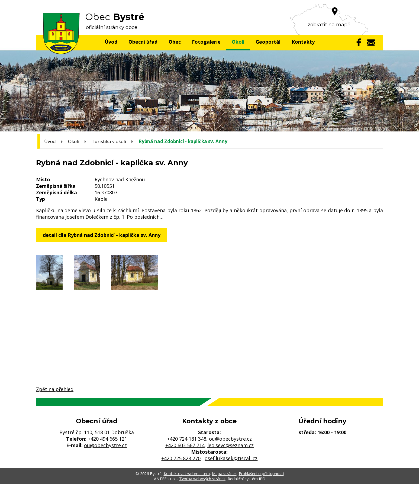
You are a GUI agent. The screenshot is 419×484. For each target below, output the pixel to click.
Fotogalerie (206, 41)
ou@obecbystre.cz (105, 445)
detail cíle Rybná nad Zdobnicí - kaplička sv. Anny (101, 235)
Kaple (101, 199)
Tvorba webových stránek (202, 478)
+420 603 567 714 (185, 445)
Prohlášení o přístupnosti (261, 473)
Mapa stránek (224, 473)
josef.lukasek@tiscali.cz (230, 458)
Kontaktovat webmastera (187, 473)
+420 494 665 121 (107, 438)
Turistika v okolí (109, 141)
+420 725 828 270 (181, 458)
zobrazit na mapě (329, 25)
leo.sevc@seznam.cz (230, 445)
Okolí (238, 41)
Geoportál (268, 41)
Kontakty (303, 41)
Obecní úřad (142, 41)
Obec (175, 41)
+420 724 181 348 (186, 438)
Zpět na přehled (54, 389)
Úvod (111, 41)
